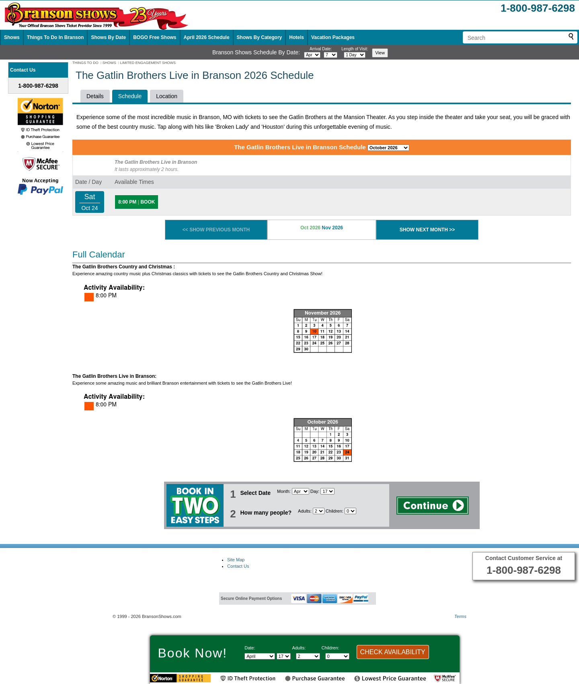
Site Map (235, 559)
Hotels (296, 37)
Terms (460, 616)
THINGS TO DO (85, 63)
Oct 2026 (310, 228)
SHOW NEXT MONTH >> (427, 230)
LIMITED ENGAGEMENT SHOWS (148, 63)
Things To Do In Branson (55, 37)
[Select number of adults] (318, 511)
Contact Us (238, 566)
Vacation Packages (333, 37)
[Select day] (330, 55)
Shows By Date (108, 37)
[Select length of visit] (354, 55)
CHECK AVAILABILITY (392, 652)
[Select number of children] (350, 511)
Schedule (130, 96)
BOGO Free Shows (154, 37)
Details (95, 96)
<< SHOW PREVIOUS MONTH (216, 230)
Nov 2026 (332, 228)
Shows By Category (259, 37)
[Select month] (312, 55)
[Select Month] (300, 491)
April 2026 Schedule (207, 37)
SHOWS (109, 63)
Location (166, 96)
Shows (12, 37)
